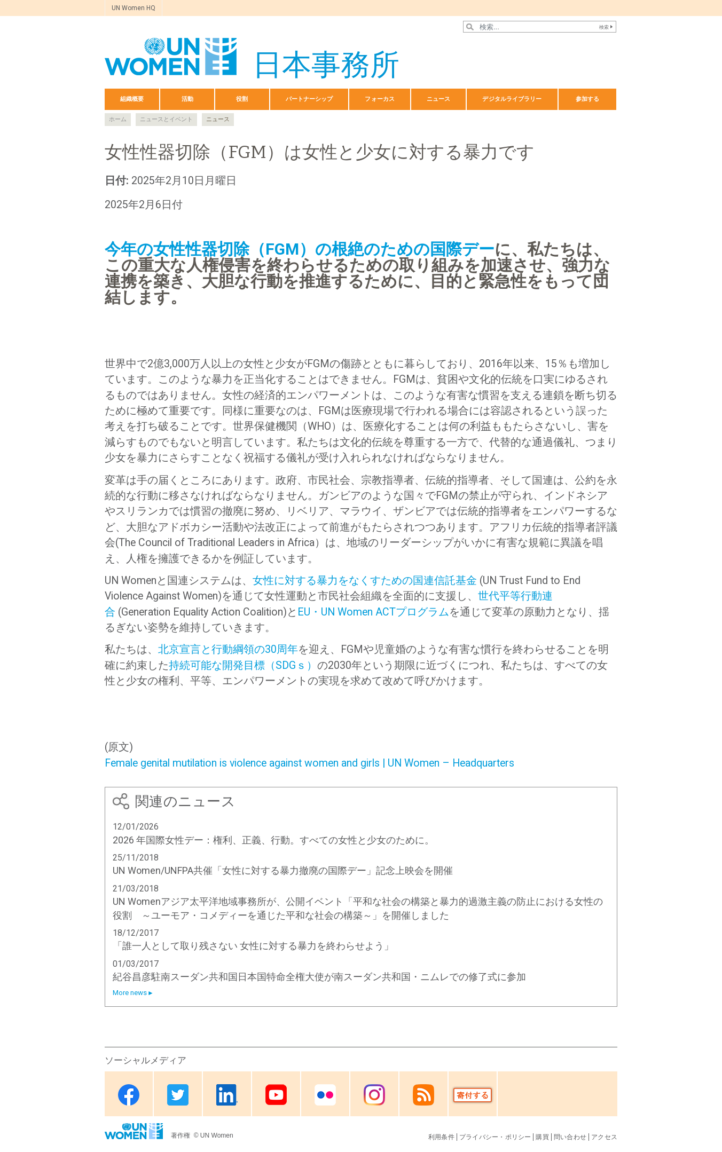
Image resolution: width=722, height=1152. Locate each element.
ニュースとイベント (166, 119)
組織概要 (132, 99)
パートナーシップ (309, 99)
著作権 (181, 1135)
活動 (187, 99)
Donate (473, 1094)
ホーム (118, 119)
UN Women (216, 1135)
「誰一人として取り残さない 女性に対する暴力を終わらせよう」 (253, 945)
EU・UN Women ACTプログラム (373, 612)
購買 (542, 1137)
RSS (423, 1094)
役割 (242, 99)
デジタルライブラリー (512, 99)
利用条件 (441, 1137)
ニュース (438, 99)
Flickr (325, 1094)
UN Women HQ (133, 8)
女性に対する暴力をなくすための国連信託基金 (365, 580)
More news (130, 993)
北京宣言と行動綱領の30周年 (228, 649)
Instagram (374, 1094)
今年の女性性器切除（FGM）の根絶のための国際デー (300, 249)
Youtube (276, 1094)
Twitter (178, 1094)
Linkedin (227, 1094)
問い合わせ (570, 1137)
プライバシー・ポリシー (495, 1137)
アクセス (604, 1137)
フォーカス (380, 99)
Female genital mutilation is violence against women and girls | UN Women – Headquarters (309, 763)
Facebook (129, 1094)
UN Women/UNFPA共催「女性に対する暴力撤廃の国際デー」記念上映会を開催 (283, 870)
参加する (587, 99)
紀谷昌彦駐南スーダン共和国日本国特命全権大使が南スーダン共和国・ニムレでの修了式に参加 (319, 976)
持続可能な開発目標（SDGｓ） (243, 665)
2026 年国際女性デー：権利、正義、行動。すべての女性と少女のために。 (273, 840)
